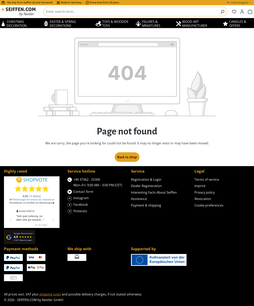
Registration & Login (146, 179)
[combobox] (130, 11)
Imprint (200, 186)
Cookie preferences (208, 205)
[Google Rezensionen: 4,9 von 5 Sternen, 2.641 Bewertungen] (19, 237)
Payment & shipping (146, 205)
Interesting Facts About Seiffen (154, 192)
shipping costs (50, 294)
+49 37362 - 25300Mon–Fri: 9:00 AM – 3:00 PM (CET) (94, 182)
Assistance (139, 199)
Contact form (80, 191)
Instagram (78, 197)
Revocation (202, 199)
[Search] (222, 11)
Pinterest (77, 210)
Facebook (77, 204)
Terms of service (206, 179)
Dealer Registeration (146, 186)
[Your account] (242, 11)
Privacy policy (204, 192)
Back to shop (127, 157)
